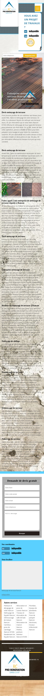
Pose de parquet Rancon (32, 617)
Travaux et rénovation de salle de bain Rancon (21, 616)
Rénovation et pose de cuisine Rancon (21, 608)
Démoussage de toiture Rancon (9, 620)
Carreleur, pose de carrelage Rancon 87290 (9, 628)
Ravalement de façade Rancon (9, 635)
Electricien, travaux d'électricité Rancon (33, 626)
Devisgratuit (30, 42)
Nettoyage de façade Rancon (9, 614)
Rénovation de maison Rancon (21, 624)
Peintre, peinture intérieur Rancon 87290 (21, 633)
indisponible (34, 31)
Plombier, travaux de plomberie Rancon (33, 609)
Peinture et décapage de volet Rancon (9, 608)
